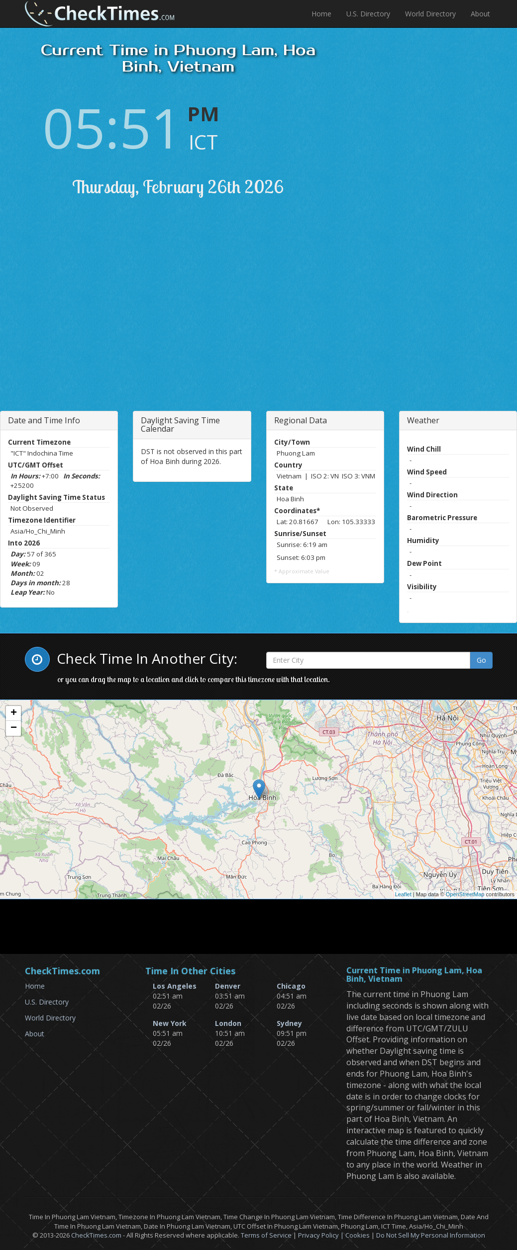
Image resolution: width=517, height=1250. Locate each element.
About (480, 13)
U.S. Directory (368, 13)
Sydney (289, 1023)
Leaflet (403, 894)
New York (170, 1023)
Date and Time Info (44, 420)
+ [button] (13, 713)
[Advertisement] (116, 316)
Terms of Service (266, 1235)
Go (481, 660)
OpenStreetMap (465, 894)
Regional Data (300, 420)
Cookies (357, 1235)
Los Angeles (175, 986)
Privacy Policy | (321, 1235)
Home (321, 13)
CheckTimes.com (96, 1235)
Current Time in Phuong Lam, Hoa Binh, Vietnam (414, 975)
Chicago (291, 986)
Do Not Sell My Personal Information (430, 1235)
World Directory (430, 13)
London (228, 1023)
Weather (423, 420)
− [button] (13, 728)
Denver (227, 986)
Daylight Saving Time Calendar (180, 425)
